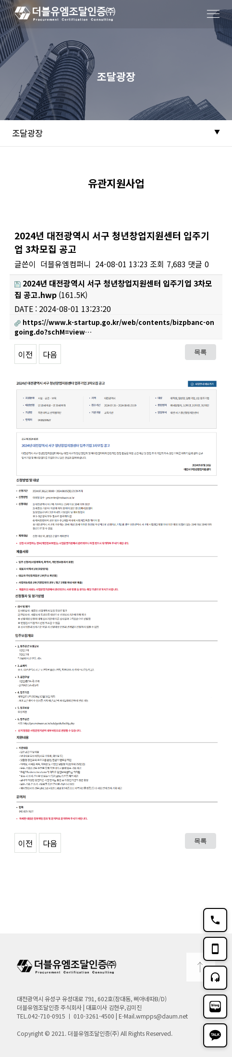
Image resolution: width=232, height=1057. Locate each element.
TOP (200, 967)
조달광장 (27, 133)
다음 (50, 354)
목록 (200, 352)
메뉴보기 (217, 20)
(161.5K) (113, 288)
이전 (25, 354)
